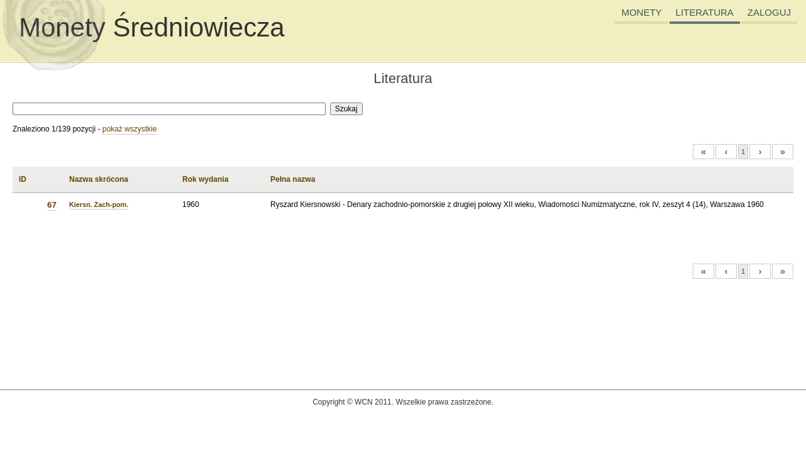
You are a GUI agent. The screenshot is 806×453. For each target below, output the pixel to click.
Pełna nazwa (292, 179)
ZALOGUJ (769, 12)
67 (52, 205)
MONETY (641, 12)
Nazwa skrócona (98, 179)
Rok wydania (205, 179)
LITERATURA (705, 12)
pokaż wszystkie (129, 129)
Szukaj (346, 108)
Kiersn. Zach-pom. (98, 204)
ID (22, 179)
